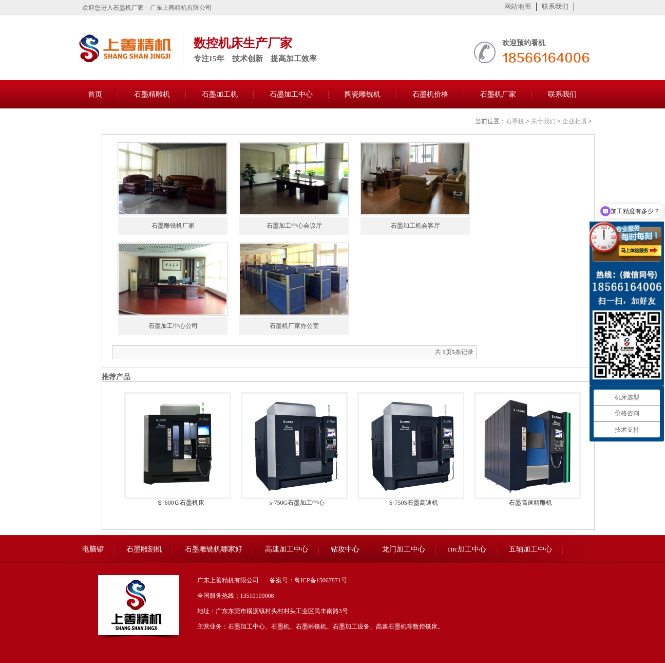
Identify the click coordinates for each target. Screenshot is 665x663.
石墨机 (515, 121)
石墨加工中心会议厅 (294, 225)
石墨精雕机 (152, 94)
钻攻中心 (345, 549)
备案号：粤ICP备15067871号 (308, 580)
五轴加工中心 (530, 549)
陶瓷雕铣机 (363, 94)
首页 (95, 94)
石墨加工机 (220, 94)
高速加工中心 (286, 549)
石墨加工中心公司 (173, 325)
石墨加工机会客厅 (415, 225)
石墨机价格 (430, 94)
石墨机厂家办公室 (294, 325)
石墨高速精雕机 (530, 502)
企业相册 (574, 121)
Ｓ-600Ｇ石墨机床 (181, 502)
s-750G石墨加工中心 (297, 502)
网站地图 (517, 6)
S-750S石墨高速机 (413, 502)
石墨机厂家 (498, 94)
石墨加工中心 (291, 94)
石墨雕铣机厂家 (173, 225)
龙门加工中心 (403, 549)
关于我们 (543, 121)
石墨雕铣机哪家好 (213, 549)
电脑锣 (93, 549)
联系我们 (555, 6)
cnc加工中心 (467, 549)
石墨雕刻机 (144, 549)
